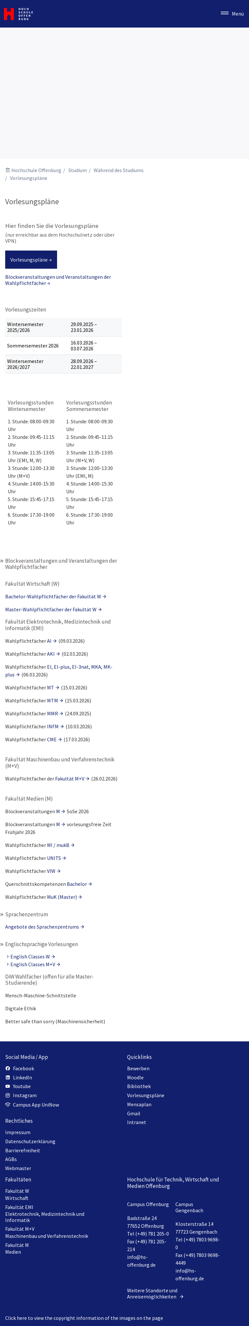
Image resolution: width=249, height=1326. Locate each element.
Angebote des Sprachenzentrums (42, 926)
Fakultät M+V (69, 778)
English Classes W (30, 956)
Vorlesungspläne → (31, 259)
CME (52, 739)
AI (49, 641)
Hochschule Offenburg (36, 170)
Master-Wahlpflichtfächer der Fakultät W (51, 609)
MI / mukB (58, 845)
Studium (77, 170)
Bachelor (77, 884)
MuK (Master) (62, 897)
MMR (52, 713)
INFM (53, 726)
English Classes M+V (32, 964)
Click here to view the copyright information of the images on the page (84, 1318)
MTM (52, 700)
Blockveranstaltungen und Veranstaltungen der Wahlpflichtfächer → (58, 280)
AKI (51, 654)
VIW (51, 871)
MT (50, 687)
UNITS (54, 858)
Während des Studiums (119, 170)
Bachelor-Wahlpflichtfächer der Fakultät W (53, 596)
